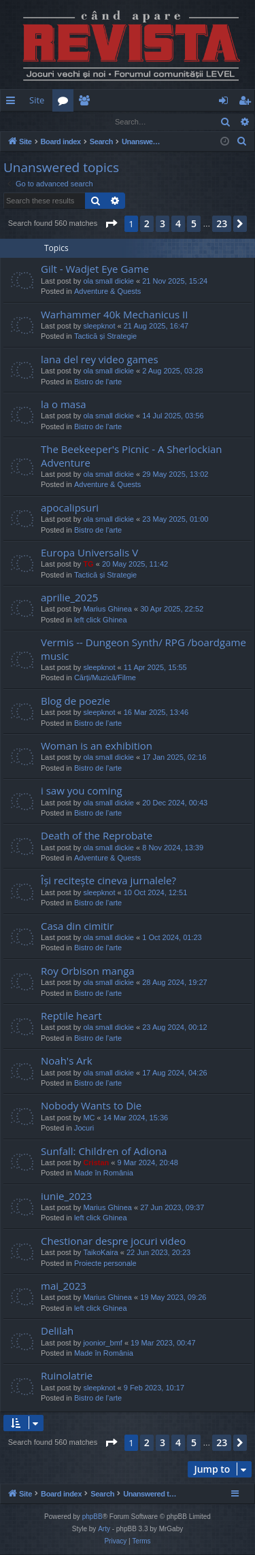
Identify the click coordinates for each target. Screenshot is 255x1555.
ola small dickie (108, 282)
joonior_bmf (102, 1343)
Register (67, 121)
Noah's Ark (66, 1061)
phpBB (92, 1517)
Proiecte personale (105, 1264)
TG (88, 565)
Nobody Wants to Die (91, 1106)
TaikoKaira (100, 1253)
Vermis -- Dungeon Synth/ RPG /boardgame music (143, 649)
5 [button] (194, 224)
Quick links (13, 103)
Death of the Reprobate (96, 836)
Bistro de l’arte (98, 382)
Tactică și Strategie (105, 337)
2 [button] (147, 224)
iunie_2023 (66, 1196)
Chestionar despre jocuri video (113, 1241)
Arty (104, 1529)
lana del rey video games (99, 360)
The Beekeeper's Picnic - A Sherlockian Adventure (131, 456)
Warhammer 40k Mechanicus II (114, 315)
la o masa (63, 405)
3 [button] (162, 224)
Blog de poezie (75, 701)
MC (89, 1118)
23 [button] (221, 224)
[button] (111, 224)
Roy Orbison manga (88, 971)
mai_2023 (63, 1286)
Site (36, 100)
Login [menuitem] (226, 103)
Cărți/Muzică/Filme (105, 678)
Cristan (96, 1163)
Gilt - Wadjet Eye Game (95, 269)
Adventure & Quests (107, 292)
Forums (65, 103)
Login (22, 121)
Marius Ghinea (107, 609)
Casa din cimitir (77, 926)
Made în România (103, 1173)
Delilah (57, 1331)
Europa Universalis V (89, 553)
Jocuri (84, 1128)
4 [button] (178, 224)
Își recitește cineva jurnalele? (108, 881)
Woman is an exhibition (96, 746)
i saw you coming (81, 791)
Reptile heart (71, 1016)
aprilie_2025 (69, 598)
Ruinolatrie (66, 1376)
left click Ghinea (100, 620)
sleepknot (99, 326)
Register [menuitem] (247, 103)
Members (87, 103)
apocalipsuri (70, 508)
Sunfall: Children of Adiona (104, 1151)
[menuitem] (162, 100)
